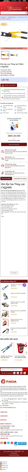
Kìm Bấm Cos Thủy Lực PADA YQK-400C (18, 285)
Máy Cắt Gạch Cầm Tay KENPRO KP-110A (16, 320)
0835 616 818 (14, 135)
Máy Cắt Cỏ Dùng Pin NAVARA (18, 293)
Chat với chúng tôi (14, 144)
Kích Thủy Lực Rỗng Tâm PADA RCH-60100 (20, 356)
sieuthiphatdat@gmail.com (9, 407)
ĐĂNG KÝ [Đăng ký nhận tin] (25, 369)
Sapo (17, 455)
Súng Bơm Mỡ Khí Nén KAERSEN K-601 (18, 328)
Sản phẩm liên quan (9, 339)
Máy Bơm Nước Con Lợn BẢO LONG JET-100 (18, 302)
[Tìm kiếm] (26, 13)
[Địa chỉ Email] (14, 369)
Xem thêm (14, 272)
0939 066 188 (4, 434)
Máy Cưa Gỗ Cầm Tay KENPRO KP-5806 (18, 311)
